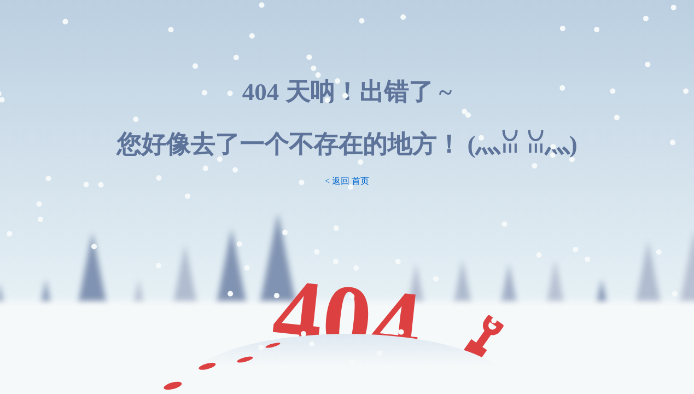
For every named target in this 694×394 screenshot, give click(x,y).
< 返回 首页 (347, 181)
